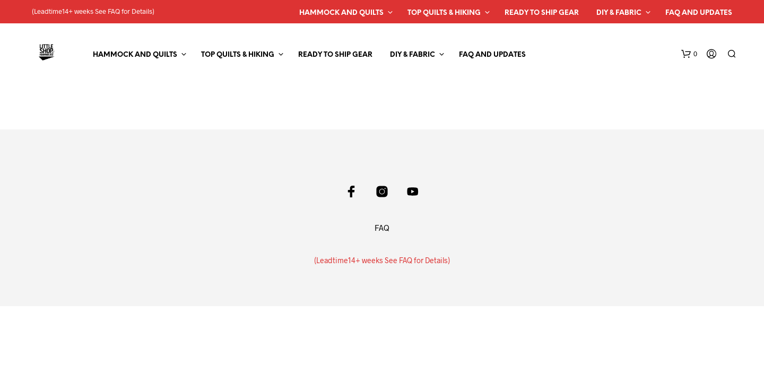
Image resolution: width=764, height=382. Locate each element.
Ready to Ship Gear (542, 13)
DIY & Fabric (618, 13)
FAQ (382, 227)
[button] (689, 54)
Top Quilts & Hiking (444, 13)
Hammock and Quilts (341, 13)
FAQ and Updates (698, 13)
